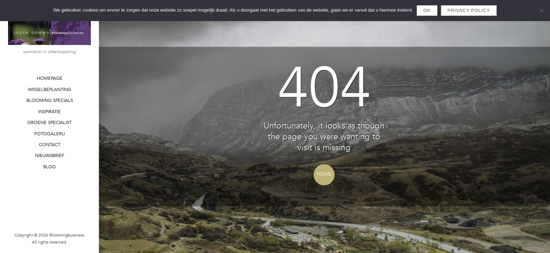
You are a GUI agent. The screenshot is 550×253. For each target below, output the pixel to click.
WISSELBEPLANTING (49, 89)
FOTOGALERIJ (49, 134)
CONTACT (49, 145)
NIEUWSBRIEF (49, 156)
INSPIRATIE (49, 112)
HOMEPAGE (49, 78)
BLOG (49, 167)
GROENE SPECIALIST (49, 122)
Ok (427, 10)
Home (324, 174)
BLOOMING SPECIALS (49, 100)
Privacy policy (469, 10)
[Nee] (541, 10)
